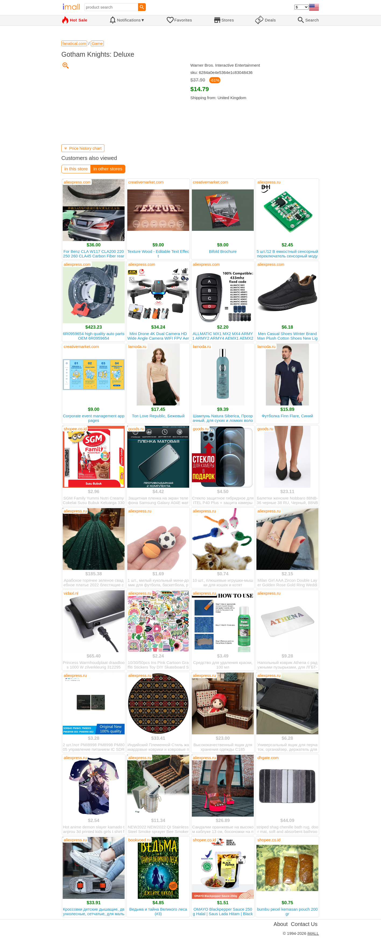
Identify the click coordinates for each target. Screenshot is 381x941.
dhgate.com (267, 757)
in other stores (107, 168)
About (281, 924)
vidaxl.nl (71, 593)
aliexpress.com (77, 182)
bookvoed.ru (139, 840)
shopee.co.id (75, 428)
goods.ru (136, 428)
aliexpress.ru (268, 182)
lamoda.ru (137, 346)
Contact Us (304, 924)
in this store (76, 168)
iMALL (313, 933)
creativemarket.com (146, 182)
